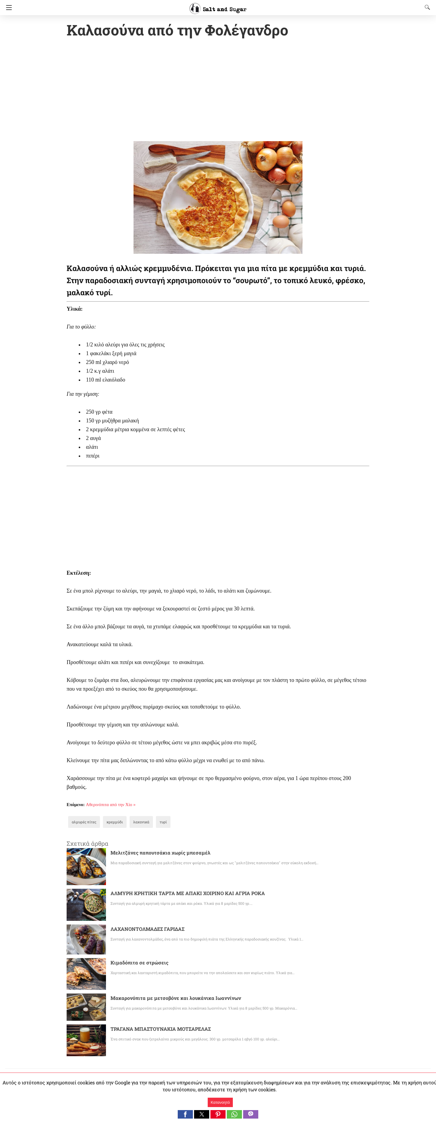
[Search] (426, 7)
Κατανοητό (220, 1102)
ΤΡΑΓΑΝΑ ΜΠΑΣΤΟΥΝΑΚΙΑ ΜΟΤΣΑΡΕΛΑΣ (160, 1029)
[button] (185, 1114)
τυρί (153, 822)
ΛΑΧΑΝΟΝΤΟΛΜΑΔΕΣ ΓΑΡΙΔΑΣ (147, 929)
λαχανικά (133, 822)
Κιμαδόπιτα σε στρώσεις (136, 963)
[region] (218, 90)
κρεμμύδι (109, 822)
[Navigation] (7, 7)
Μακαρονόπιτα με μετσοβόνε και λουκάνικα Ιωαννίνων (167, 998)
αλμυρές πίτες (82, 822)
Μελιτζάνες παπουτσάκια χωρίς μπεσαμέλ (154, 853)
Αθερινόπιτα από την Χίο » (111, 805)
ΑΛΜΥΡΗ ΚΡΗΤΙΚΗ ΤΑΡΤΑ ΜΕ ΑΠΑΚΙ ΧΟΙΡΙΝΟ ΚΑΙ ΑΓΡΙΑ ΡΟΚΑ (187, 893)
